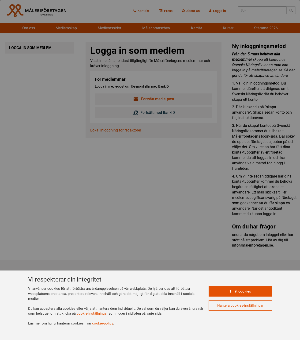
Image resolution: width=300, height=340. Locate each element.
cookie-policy (102, 323)
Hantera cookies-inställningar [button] (240, 305)
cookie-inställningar (92, 313)
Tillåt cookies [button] (240, 291)
